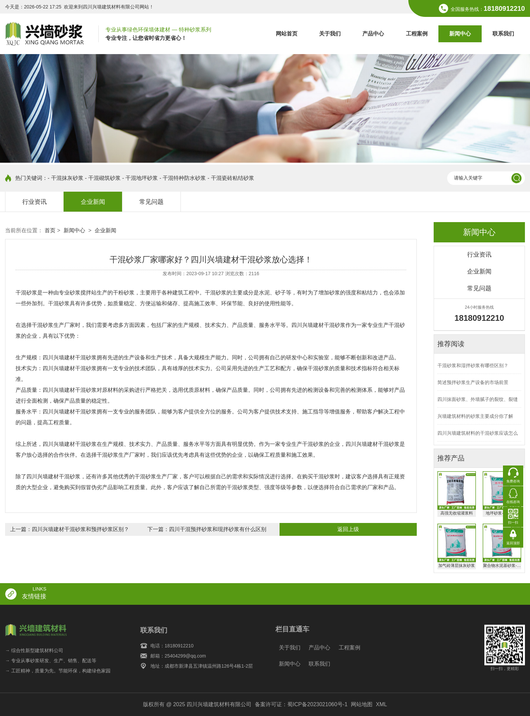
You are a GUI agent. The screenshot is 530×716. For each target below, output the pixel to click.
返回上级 (348, 529)
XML (381, 704)
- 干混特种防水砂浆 (183, 178)
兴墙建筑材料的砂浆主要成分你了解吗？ (475, 419)
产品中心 (373, 34)
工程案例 (417, 34)
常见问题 (151, 201)
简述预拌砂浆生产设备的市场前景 (472, 382)
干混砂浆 (26, 292)
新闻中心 (460, 34)
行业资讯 (34, 201)
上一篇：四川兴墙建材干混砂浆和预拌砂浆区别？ (69, 529)
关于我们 (330, 34)
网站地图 (361, 704)
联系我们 (503, 34)
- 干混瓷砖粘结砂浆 (231, 178)
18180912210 (504, 8)
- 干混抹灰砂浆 (65, 178)
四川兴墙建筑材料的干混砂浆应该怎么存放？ (477, 435)
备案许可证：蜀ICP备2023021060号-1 (301, 704)
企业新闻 (93, 201)
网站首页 (286, 34)
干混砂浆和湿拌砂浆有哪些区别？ (472, 365)
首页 (50, 230)
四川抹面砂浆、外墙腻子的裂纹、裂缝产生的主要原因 (477, 402)
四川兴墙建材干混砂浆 (70, 444)
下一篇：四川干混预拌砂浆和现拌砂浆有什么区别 (206, 529)
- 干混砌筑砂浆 (103, 178)
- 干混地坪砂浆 (140, 178)
